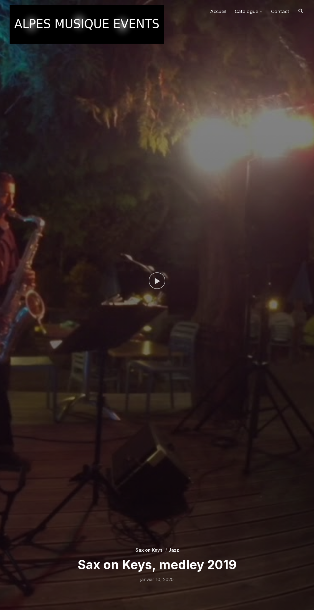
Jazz (173, 550)
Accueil (218, 11)
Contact (280, 11)
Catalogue (246, 11)
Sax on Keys (149, 550)
